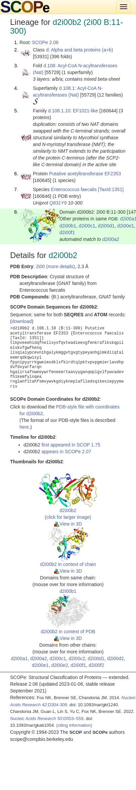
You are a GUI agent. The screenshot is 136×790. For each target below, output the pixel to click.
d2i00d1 (106, 225)
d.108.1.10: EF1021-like (73, 110)
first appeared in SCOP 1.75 (71, 444)
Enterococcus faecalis (74, 189)
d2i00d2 (115, 658)
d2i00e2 (59, 665)
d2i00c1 (87, 225)
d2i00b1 (67, 225)
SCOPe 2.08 (45, 42)
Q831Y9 (57, 203)
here (24, 427)
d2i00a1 (19, 658)
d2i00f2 (96, 665)
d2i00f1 (67, 232)
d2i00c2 (77, 658)
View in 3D (68, 524)
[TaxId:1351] (111, 189)
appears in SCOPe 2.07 (66, 451)
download (22, 321)
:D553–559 (47, 718)
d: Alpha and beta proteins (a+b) (79, 49)
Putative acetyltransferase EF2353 (85, 173)
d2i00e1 (125, 225)
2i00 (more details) (55, 266)
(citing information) (74, 725)
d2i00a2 (110, 239)
